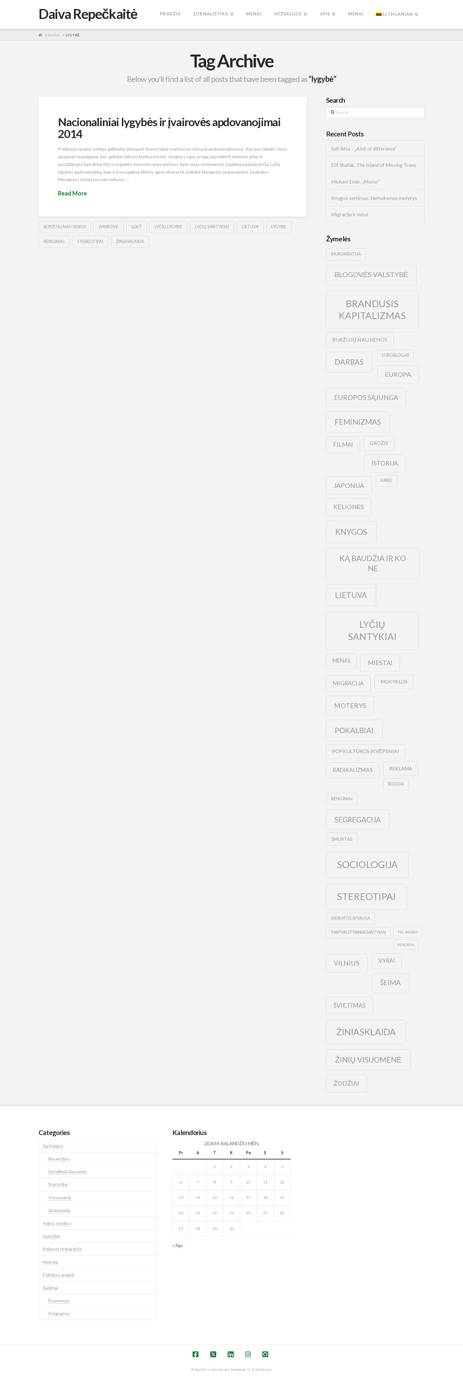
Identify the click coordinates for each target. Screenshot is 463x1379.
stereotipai (90, 241)
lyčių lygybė (168, 226)
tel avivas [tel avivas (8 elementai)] (407, 932)
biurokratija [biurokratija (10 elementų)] (346, 253)
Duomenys (59, 1300)
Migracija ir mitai (349, 214)
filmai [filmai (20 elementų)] (343, 444)
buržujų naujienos (65, 226)
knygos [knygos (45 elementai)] (351, 531)
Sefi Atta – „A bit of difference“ (364, 149)
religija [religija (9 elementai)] (396, 784)
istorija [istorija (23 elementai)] (384, 463)
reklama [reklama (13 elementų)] (400, 768)
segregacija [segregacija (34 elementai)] (357, 819)
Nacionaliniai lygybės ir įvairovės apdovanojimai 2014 (169, 127)
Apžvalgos (53, 1146)
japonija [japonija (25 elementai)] (349, 485)
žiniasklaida (130, 241)
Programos (59, 1313)
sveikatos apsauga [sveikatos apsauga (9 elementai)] (350, 918)
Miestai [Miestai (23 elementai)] (380, 662)
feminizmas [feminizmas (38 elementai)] (358, 421)
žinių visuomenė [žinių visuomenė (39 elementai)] (368, 1059)
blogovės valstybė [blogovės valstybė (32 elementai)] (371, 274)
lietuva (250, 226)
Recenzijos (59, 1158)
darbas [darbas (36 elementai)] (349, 361)
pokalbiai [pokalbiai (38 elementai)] (354, 730)
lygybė (278, 226)
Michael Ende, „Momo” (355, 182)
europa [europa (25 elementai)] (398, 374)
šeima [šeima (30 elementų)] (390, 982)
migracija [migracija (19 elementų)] (348, 683)
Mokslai (50, 1262)
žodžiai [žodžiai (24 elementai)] (346, 1083)
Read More (72, 193)
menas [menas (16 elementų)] (341, 660)
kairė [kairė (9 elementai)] (386, 480)
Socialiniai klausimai (67, 1171)
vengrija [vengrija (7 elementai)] (405, 944)
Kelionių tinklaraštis (62, 1249)
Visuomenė (59, 1197)
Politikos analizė (59, 1275)
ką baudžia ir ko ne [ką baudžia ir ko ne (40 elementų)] (373, 563)
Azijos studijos (57, 1223)
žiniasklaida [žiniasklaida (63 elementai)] (366, 1032)
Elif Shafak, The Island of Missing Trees (373, 165)
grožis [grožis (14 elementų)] (379, 443)
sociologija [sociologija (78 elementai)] (367, 864)
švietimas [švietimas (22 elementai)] (349, 1005)
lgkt (137, 226)
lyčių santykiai (212, 226)
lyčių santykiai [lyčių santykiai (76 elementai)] (372, 630)
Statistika (58, 1184)
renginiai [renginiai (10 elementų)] (341, 798)
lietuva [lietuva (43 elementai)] (351, 595)
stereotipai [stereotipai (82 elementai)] (366, 896)
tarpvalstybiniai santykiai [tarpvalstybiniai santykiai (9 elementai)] (358, 932)
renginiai (54, 241)
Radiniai (50, 1287)
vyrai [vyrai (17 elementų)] (386, 960)
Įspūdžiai (51, 1236)
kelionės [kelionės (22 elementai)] (348, 506)
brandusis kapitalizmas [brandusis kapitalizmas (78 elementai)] (372, 309)
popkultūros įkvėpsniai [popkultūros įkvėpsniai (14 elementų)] (365, 751)
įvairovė (108, 226)
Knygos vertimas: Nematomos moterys (374, 198)
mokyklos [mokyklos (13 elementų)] (393, 681)
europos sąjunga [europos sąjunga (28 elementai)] (366, 397)
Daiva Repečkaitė (88, 14)
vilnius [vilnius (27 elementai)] (346, 963)
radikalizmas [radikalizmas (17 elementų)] (352, 770)
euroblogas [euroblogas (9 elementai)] (395, 355)
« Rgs (177, 1245)
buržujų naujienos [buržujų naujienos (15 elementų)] (359, 339)
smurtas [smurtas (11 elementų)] (341, 839)
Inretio (238, 1369)
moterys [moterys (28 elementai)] (350, 705)
